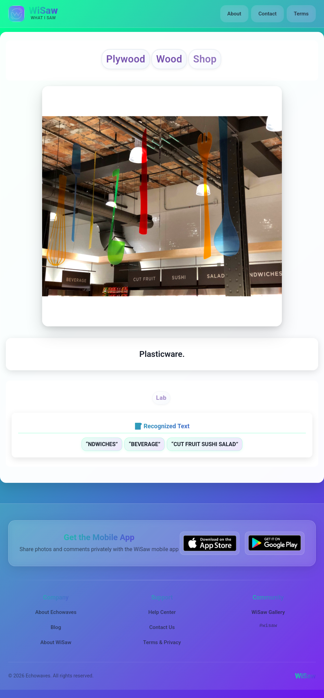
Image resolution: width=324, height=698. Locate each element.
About (234, 14)
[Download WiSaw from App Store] (209, 543)
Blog (56, 627)
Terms (301, 14)
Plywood (125, 59)
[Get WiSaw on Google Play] (274, 543)
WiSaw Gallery (268, 612)
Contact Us (162, 627)
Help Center (162, 612)
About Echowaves (56, 612)
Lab (161, 397)
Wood (169, 59)
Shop (204, 59)
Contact (267, 14)
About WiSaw (55, 642)
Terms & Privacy (162, 642)
